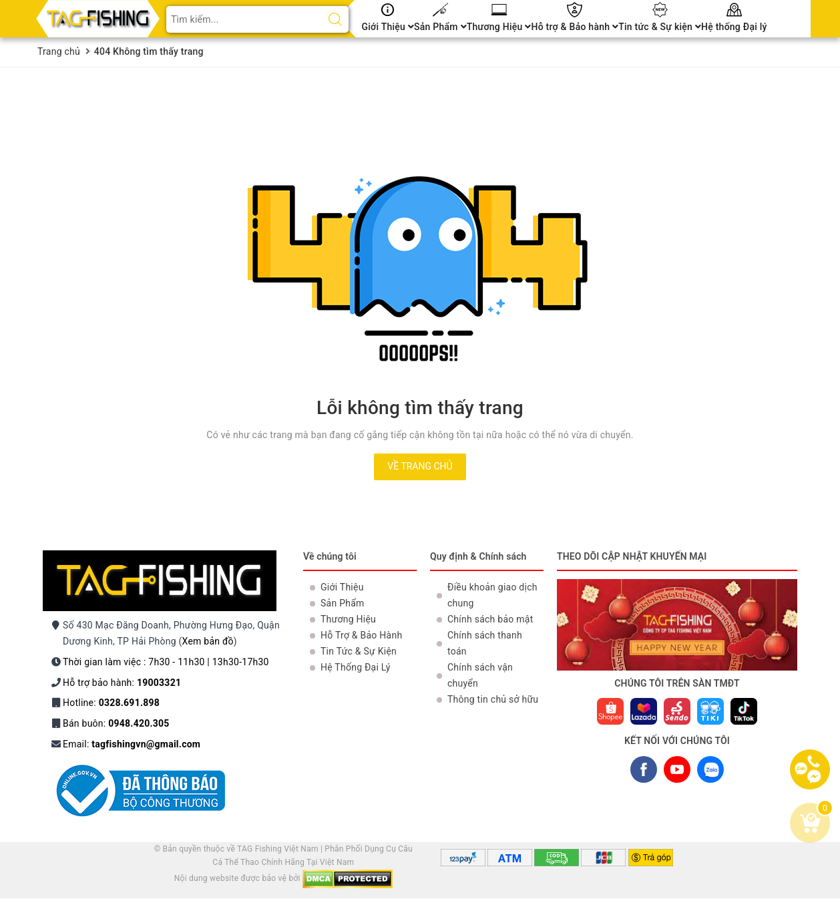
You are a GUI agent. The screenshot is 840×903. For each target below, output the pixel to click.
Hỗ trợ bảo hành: (122, 682)
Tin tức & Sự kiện (659, 26)
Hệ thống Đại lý (734, 26)
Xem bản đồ (208, 641)
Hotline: (111, 702)
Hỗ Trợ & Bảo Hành (361, 635)
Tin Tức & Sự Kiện (359, 651)
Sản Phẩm (440, 26)
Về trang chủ (419, 466)
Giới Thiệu (388, 26)
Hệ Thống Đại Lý (356, 667)
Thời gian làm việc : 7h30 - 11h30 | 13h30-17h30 (166, 662)
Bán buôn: (116, 723)
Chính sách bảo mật (490, 619)
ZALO (710, 772)
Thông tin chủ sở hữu (492, 699)
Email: (131, 744)
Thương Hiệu (499, 26)
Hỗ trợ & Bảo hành (574, 26)
